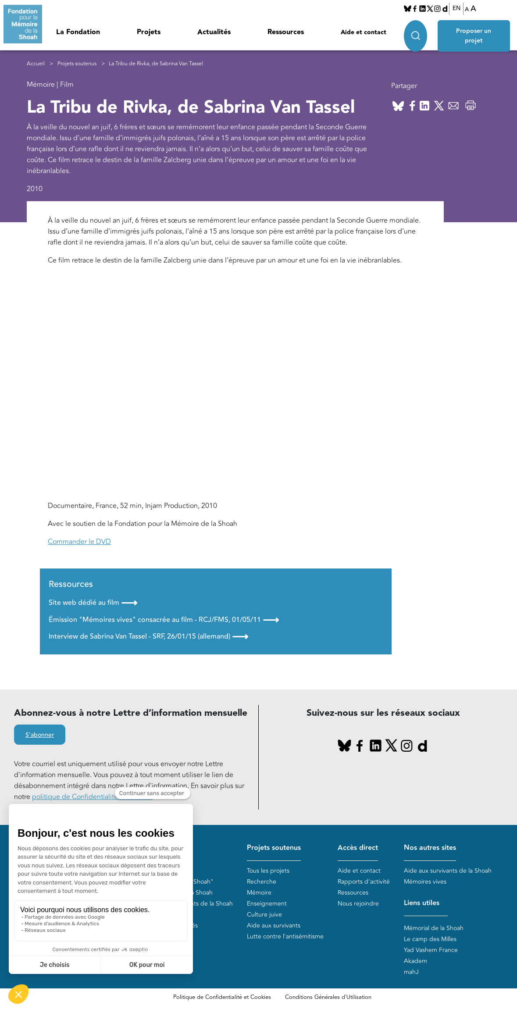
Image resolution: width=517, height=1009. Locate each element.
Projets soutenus (76, 64)
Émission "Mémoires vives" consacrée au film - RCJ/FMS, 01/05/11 (164, 620)
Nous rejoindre (358, 903)
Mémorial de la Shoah (434, 928)
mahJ (411, 972)
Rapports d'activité (364, 881)
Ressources (285, 32)
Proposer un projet (473, 36)
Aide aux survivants (273, 925)
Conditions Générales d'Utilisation (328, 997)
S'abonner (39, 735)
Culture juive (264, 914)
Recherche (261, 881)
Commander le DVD (79, 541)
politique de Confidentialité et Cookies (92, 797)
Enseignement (267, 903)
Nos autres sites (430, 847)
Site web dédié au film (93, 602)
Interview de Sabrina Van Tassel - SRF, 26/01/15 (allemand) (148, 636)
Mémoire (259, 892)
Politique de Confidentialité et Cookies (222, 997)
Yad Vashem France (431, 950)
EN (456, 8)
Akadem (415, 961)
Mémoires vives (425, 881)
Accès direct (358, 847)
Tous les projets (268, 870)
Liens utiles (421, 903)
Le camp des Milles (430, 939)
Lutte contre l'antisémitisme (285, 936)
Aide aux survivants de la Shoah (448, 870)
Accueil (36, 64)
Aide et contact (363, 32)
